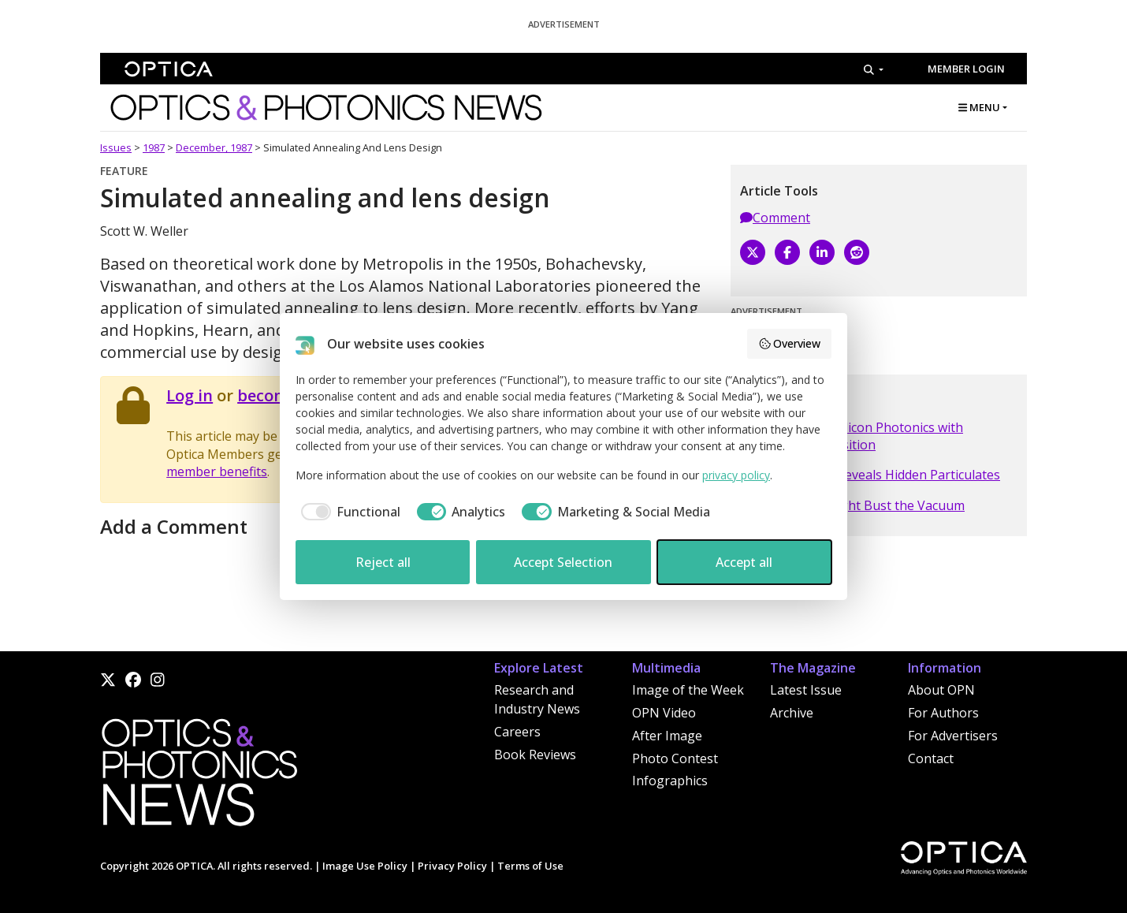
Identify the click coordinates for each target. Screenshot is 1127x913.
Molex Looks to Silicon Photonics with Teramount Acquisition (851, 436)
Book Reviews (535, 754)
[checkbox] (348, 511)
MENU (979, 107)
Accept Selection (563, 562)
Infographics (670, 780)
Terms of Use (530, 866)
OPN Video (664, 712)
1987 (154, 147)
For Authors (943, 712)
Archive (791, 712)
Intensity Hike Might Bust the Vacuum (852, 505)
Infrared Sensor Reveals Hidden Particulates (870, 474)
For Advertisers (953, 735)
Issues (116, 147)
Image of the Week (688, 690)
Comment (775, 217)
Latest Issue (806, 690)
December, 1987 (214, 147)
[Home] (198, 776)
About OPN (941, 690)
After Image (667, 735)
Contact (931, 758)
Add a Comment (173, 526)
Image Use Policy (364, 866)
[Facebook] (787, 252)
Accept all (744, 562)
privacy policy (736, 475)
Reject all (383, 562)
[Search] (873, 69)
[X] (752, 252)
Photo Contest (675, 758)
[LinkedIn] (822, 252)
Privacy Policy (452, 866)
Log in (189, 395)
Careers (517, 731)
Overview (789, 343)
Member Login (966, 68)
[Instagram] (158, 679)
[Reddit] (856, 252)
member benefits (216, 471)
